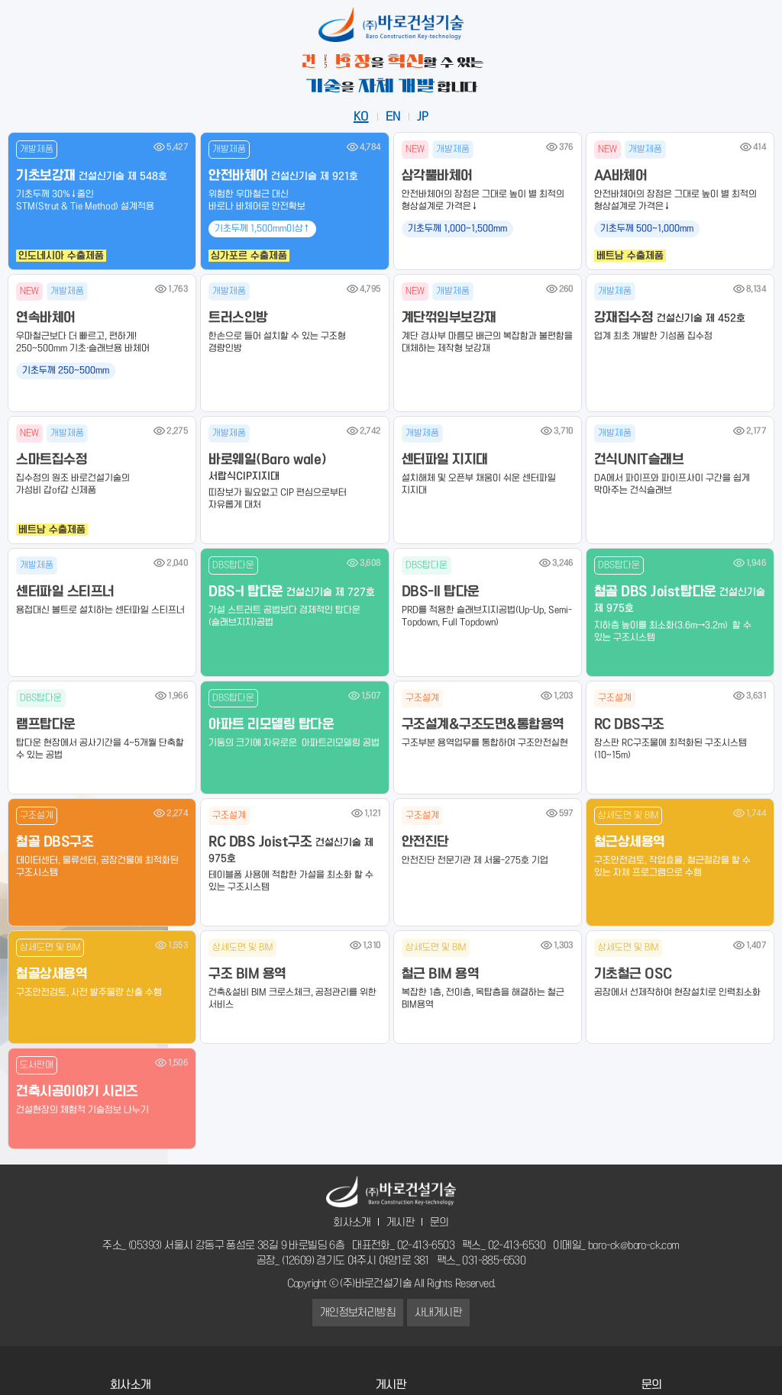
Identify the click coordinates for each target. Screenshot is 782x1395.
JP (422, 117)
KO (361, 117)
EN (393, 117)
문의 (439, 1222)
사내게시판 (438, 1312)
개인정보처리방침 (358, 1312)
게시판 (400, 1222)
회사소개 (352, 1222)
